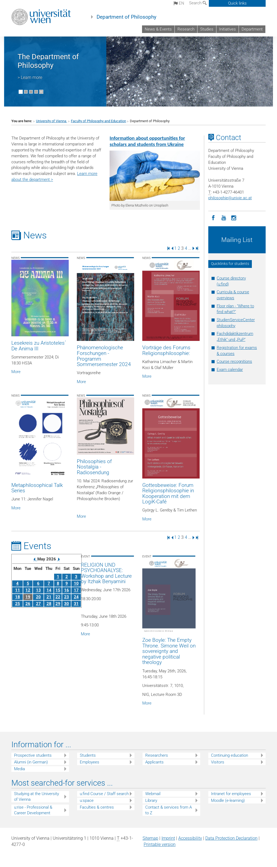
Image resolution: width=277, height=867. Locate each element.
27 (38, 603)
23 (66, 596)
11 (17, 590)
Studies (206, 29)
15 (57, 590)
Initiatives (227, 29)
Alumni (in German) (31, 762)
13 (38, 590)
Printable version (160, 844)
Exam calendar (230, 369)
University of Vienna (51, 121)
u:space (87, 800)
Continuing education (229, 755)
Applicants (154, 762)
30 (66, 603)
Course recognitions (234, 361)
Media (19, 768)
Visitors (217, 762)
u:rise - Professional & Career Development (33, 810)
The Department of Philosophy (48, 61)
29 (57, 603)
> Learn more (30, 77)
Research (185, 29)
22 (57, 596)
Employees (89, 762)
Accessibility (190, 838)
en (179, 3)
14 (49, 590)
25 (17, 603)
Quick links (237, 3)
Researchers (156, 755)
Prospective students (33, 755)
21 (49, 596)
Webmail (152, 793)
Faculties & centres (97, 807)
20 (38, 596)
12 (27, 590)
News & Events (158, 29)
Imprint (168, 838)
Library (151, 800)
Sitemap (150, 838)
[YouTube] (224, 217)
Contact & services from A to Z (168, 810)
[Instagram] (234, 217)
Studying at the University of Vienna (36, 796)
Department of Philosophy (126, 17)
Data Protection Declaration (231, 838)
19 (27, 596)
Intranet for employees (231, 793)
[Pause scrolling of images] (41, 92)
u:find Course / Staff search (104, 793)
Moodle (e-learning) (228, 800)
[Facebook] (213, 217)
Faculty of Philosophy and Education (98, 121)
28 (49, 603)
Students (88, 755)
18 (17, 596)
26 (27, 603)
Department (252, 29)
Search (198, 3)
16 (66, 590)
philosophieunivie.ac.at (230, 197)
